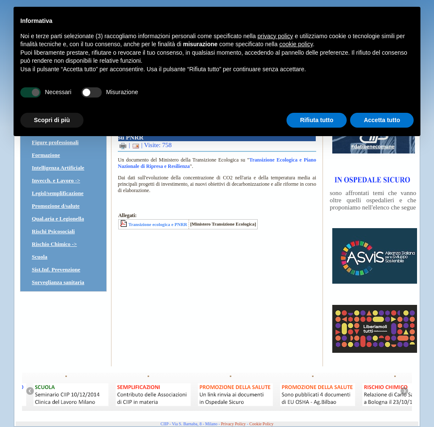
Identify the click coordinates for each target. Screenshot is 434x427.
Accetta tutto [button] (382, 120)
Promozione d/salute (56, 206)
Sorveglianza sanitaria (58, 282)
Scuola (39, 257)
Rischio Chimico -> (54, 244)
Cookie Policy (261, 423)
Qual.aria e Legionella (58, 218)
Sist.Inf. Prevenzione (56, 269)
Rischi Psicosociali (53, 231)
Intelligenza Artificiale (58, 168)
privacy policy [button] (275, 36)
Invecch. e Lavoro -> (56, 180)
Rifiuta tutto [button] (317, 120)
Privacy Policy (233, 423)
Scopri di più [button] (52, 120)
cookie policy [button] (296, 44)
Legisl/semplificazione (57, 193)
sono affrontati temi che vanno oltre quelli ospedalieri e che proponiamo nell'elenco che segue (373, 200)
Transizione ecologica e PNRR (157, 224)
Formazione (46, 155)
